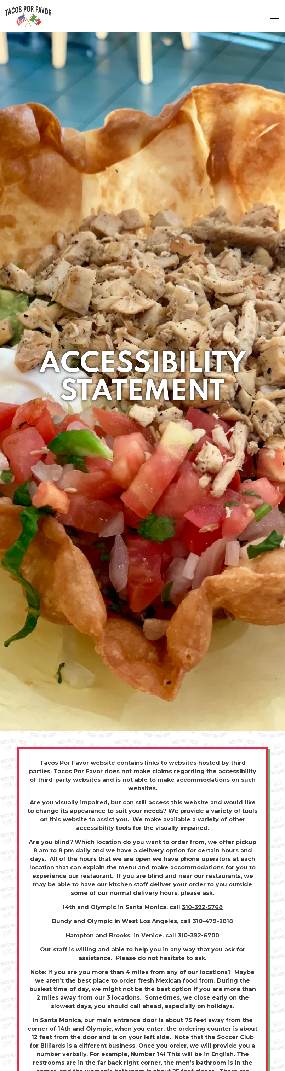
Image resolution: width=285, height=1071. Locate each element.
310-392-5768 (202, 855)
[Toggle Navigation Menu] (275, 16)
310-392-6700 (198, 883)
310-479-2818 (213, 869)
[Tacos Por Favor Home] (30, 16)
